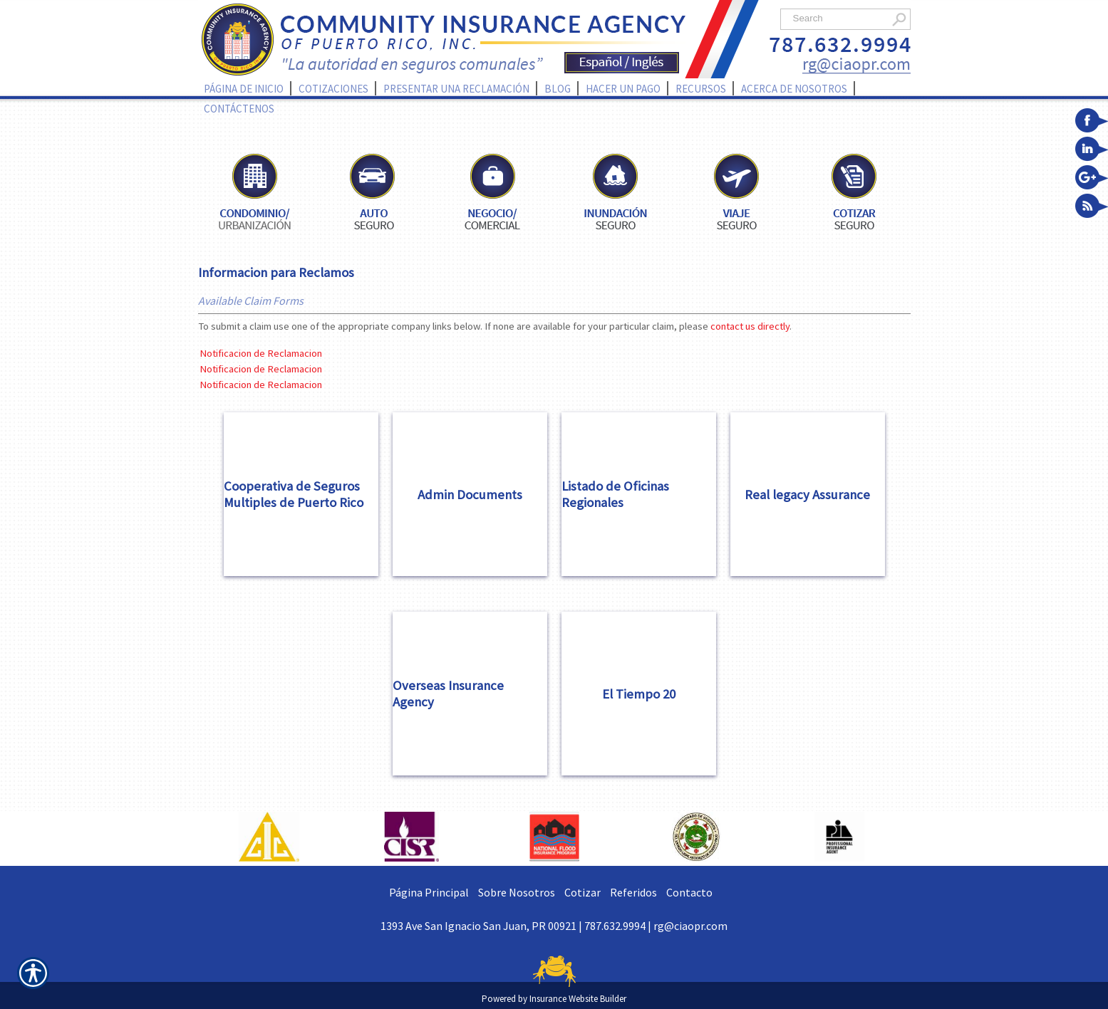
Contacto (689, 892)
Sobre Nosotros (516, 892)
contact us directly (749, 326)
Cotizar (582, 892)
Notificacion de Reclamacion (261, 353)
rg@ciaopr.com (690, 926)
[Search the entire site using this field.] (837, 18)
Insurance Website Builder (577, 999)
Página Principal (429, 892)
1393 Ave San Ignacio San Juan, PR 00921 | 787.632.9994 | (516, 926)
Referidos (633, 892)
